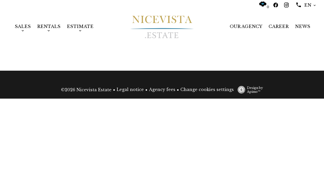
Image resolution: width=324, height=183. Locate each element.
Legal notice (130, 89)
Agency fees (162, 89)
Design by (249, 90)
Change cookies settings (207, 89)
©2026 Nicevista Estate (86, 89)
